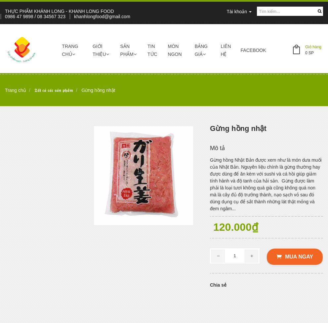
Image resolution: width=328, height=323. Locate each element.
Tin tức (152, 50)
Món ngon (175, 50)
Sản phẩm (128, 50)
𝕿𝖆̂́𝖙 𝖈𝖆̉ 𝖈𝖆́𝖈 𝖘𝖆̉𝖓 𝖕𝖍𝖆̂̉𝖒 (53, 90)
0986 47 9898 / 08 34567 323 (35, 16)
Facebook (253, 50)
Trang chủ (70, 50)
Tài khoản (239, 11)
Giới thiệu (101, 50)
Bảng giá (201, 50)
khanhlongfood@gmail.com (102, 16)
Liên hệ (226, 50)
